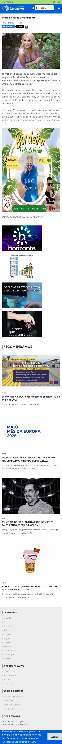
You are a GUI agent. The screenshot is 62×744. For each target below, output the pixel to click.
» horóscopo (8, 654)
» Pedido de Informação (13, 696)
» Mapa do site (8, 708)
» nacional (6, 646)
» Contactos (7, 683)
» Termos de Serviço (11, 704)
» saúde (5, 630)
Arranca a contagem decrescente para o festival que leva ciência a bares (29, 588)
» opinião (6, 642)
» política (6, 622)
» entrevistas (7, 658)
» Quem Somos (9, 671)
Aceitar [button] (54, 737)
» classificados (8, 650)
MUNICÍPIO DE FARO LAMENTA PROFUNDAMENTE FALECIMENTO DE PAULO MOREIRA (27, 523)
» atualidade (7, 618)
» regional (6, 638)
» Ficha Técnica (9, 675)
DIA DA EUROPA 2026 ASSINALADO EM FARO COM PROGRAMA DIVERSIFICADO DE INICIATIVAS (28, 459)
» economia (7, 626)
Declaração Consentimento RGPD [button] (19, 742)
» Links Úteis (7, 700)
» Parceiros (7, 679)
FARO (4, 393)
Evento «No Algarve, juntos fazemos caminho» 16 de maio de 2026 (31, 398)
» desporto (7, 634)
